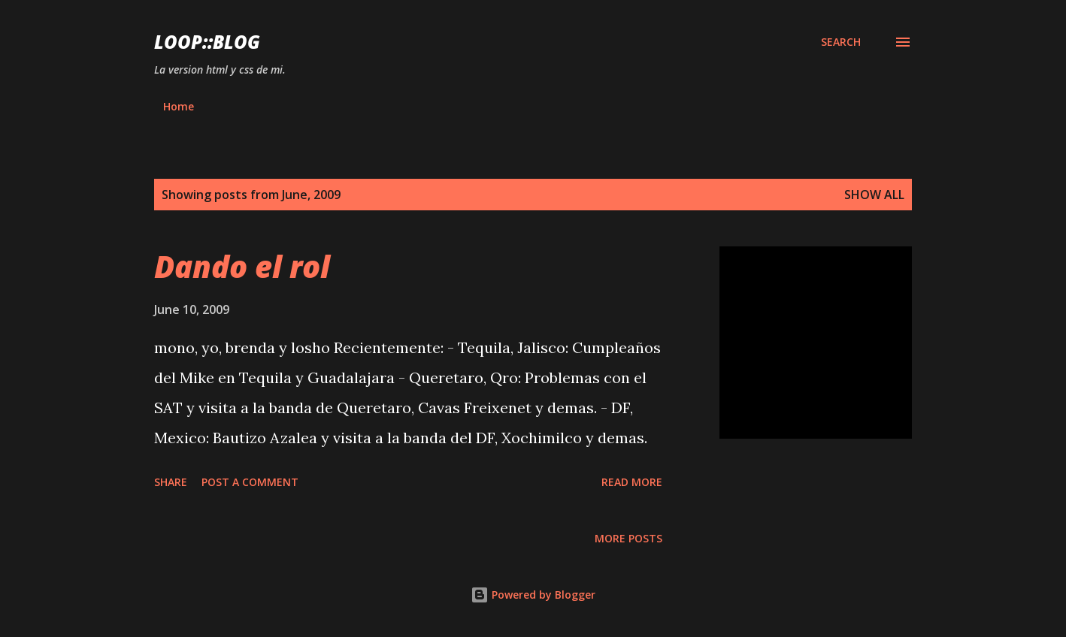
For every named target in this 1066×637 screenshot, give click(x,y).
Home (178, 106)
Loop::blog (207, 41)
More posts (628, 538)
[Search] (841, 42)
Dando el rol (242, 266)
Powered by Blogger (533, 594)
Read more (631, 482)
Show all (874, 194)
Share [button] (170, 482)
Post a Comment (249, 482)
